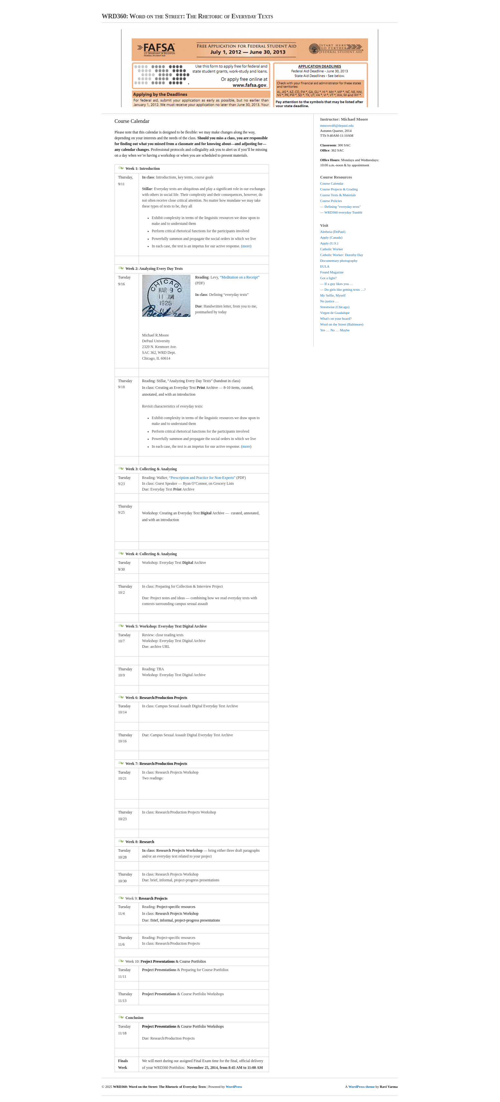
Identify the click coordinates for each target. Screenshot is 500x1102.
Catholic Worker (331, 249)
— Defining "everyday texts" (340, 206)
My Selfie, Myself (333, 295)
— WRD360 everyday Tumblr (341, 212)
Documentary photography (338, 260)
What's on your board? (336, 318)
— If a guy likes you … (336, 284)
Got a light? (328, 278)
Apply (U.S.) (329, 243)
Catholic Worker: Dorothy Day (341, 255)
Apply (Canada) (331, 237)
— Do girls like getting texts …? (343, 289)
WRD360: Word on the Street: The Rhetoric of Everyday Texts (187, 16)
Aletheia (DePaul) (332, 232)
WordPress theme (361, 1086)
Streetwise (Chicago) (334, 307)
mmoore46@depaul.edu (337, 125)
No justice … (329, 301)
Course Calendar (331, 183)
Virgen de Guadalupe (335, 313)
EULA (324, 266)
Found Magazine (332, 272)
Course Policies (331, 201)
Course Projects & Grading (339, 189)
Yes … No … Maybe (334, 330)
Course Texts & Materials (338, 195)
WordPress (234, 1086)
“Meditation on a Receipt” (239, 277)
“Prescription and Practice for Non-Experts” (202, 478)
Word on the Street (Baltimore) (341, 324)
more (246, 246)
